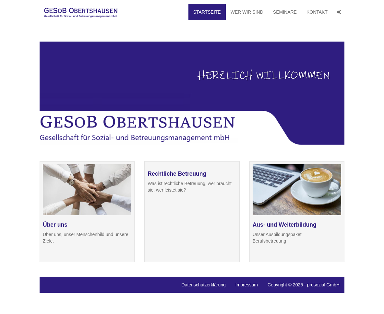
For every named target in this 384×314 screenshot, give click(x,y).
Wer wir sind (247, 12)
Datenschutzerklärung (204, 284)
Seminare (285, 12)
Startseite (207, 12)
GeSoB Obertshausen (83, 12)
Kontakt (317, 12)
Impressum (246, 284)
